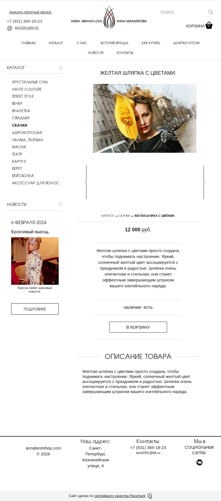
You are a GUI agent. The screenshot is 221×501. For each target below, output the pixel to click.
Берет (14, 168)
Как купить (151, 43)
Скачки (124, 215)
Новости (95, 52)
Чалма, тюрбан (25, 139)
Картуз (16, 161)
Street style (20, 96)
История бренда (114, 43)
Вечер (14, 103)
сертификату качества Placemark (120, 496)
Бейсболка (20, 175)
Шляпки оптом (186, 43)
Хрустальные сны (27, 81)
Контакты (125, 52)
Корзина (199, 26)
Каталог (56, 43)
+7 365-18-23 (24, 21)
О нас (82, 43)
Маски (16, 146)
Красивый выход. (30, 231)
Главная (28, 43)
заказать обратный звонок (30, 12)
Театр (14, 154)
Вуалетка (18, 110)
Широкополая (24, 132)
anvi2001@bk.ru (23, 27)
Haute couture (24, 89)
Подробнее (35, 309)
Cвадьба (18, 117)
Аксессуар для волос (33, 182)
